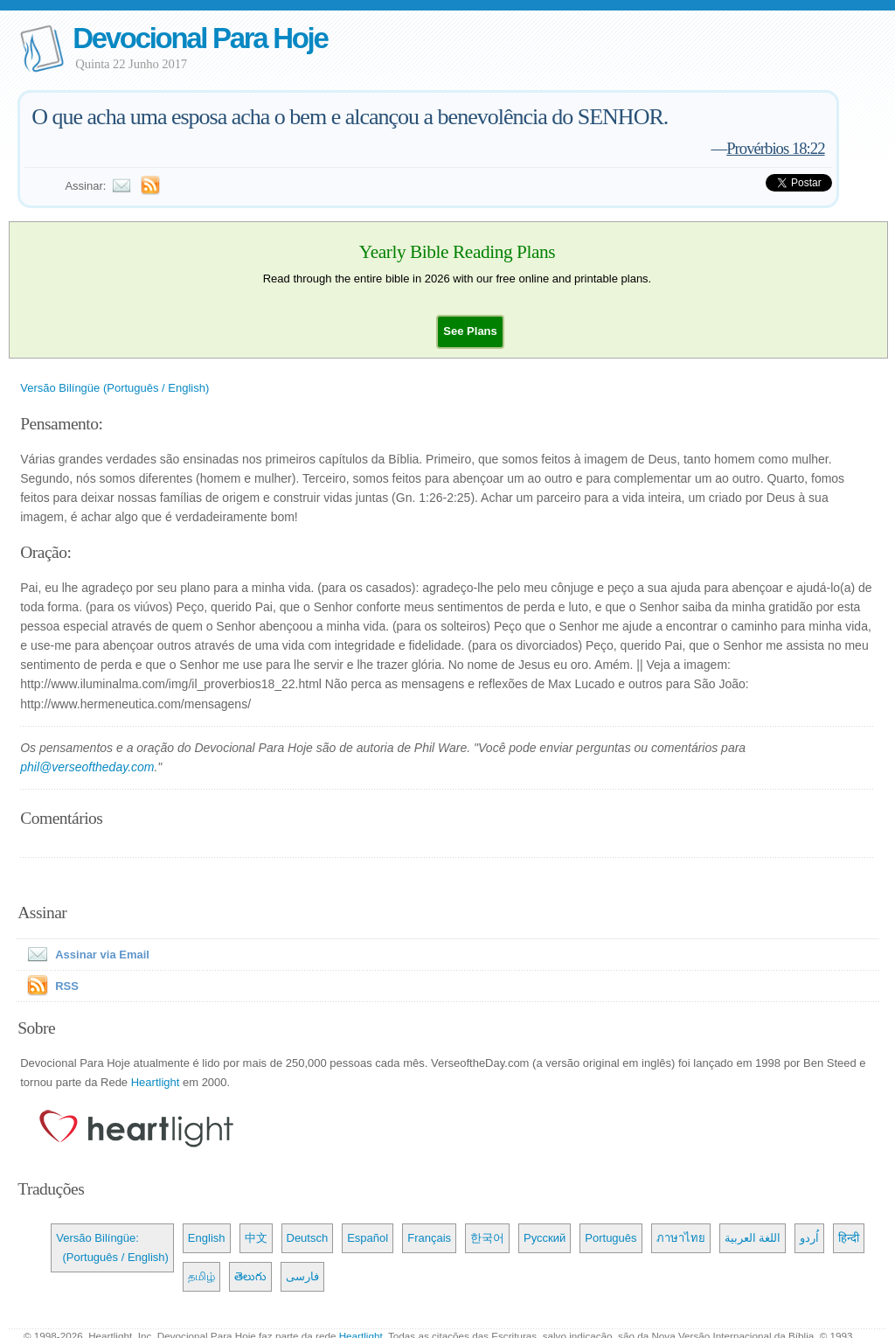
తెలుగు (250, 1276)
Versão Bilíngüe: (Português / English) (112, 1247)
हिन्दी (848, 1237)
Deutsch (308, 1237)
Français (429, 1237)
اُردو (809, 1237)
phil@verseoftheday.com (87, 767)
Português (610, 1237)
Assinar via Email (84, 954)
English (206, 1237)
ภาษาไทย (680, 1237)
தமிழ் (201, 1276)
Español (367, 1237)
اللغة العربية (753, 1237)
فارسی (302, 1276)
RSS (67, 986)
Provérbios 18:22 (775, 148)
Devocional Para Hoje (200, 38)
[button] (469, 331)
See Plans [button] (469, 331)
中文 (256, 1237)
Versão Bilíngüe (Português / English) (114, 387)
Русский (544, 1237)
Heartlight (155, 1082)
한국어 (487, 1237)
